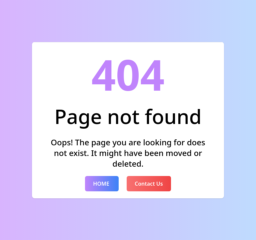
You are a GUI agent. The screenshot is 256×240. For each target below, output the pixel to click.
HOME (102, 183)
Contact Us (149, 183)
